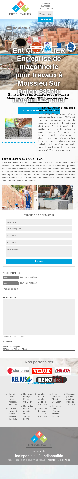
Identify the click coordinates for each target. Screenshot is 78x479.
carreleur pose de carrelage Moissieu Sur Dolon (42, 399)
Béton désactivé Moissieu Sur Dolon (56, 398)
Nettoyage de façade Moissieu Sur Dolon (27, 398)
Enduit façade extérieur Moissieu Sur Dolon (13, 399)
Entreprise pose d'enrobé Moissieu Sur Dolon (56, 411)
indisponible (21, 27)
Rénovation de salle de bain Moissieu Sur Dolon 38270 (28, 412)
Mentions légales (59, 460)
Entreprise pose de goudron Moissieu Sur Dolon (71, 399)
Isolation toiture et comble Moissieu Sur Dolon (13, 413)
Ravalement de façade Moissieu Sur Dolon (42, 412)
